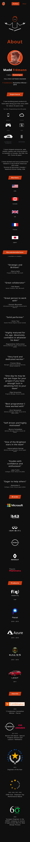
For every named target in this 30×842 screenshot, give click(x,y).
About (24, 4)
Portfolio (15, 4)
